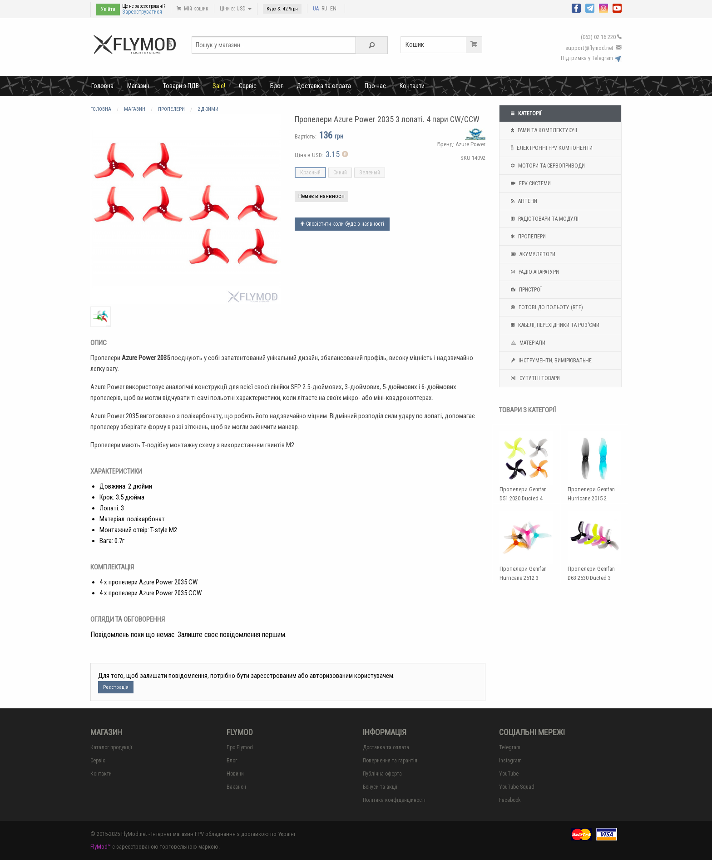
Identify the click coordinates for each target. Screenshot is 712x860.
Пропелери (527, 237)
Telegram (509, 747)
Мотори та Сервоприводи (547, 166)
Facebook (510, 800)
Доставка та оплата (324, 85)
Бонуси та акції (380, 787)
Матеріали (527, 343)
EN (333, 8)
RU (324, 8)
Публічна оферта (382, 774)
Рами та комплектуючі (543, 130)
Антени (523, 201)
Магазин (138, 85)
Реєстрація (116, 687)
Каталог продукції (111, 747)
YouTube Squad (516, 787)
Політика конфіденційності (394, 800)
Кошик (443, 45)
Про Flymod (240, 747)
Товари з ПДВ (181, 85)
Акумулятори (532, 254)
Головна (102, 85)
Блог (276, 85)
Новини (235, 774)
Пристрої (525, 290)
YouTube (509, 774)
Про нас (375, 85)
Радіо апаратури (534, 272)
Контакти (412, 85)
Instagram (510, 760)
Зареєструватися (142, 12)
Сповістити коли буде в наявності (342, 224)
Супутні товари (534, 378)
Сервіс (248, 85)
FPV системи (530, 183)
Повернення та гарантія (390, 760)
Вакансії (236, 787)
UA (316, 8)
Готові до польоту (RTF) (546, 307)
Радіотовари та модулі (543, 219)
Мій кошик (192, 8)
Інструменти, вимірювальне (550, 361)
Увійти (108, 9)
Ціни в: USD (236, 8)
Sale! (219, 85)
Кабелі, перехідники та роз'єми (554, 325)
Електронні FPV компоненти (551, 148)
